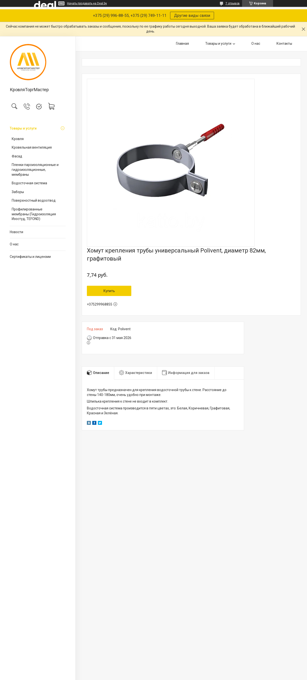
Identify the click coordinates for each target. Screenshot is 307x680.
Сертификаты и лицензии (30, 257)
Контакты (284, 43)
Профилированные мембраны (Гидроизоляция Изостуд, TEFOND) (34, 214)
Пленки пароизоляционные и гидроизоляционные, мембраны (35, 169)
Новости (16, 232)
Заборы (18, 192)
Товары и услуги (23, 128)
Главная (182, 43)
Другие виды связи (192, 15)
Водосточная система (29, 183)
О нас (14, 244)
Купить (109, 291)
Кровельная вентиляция (32, 147)
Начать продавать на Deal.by (87, 3)
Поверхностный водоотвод (34, 200)
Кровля (18, 139)
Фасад (17, 156)
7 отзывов (232, 3)
